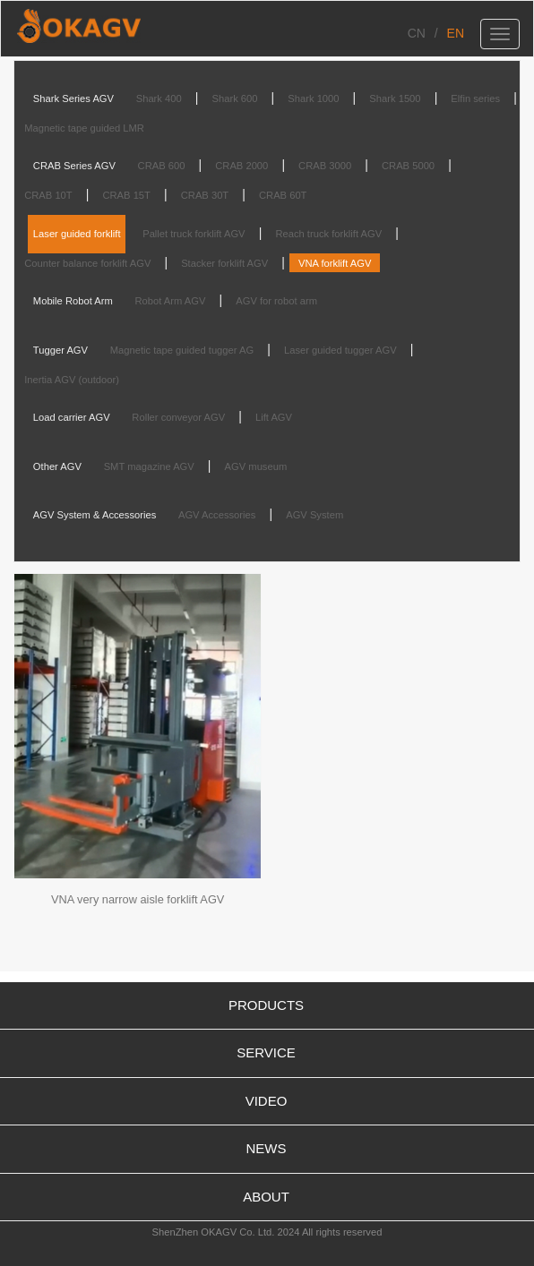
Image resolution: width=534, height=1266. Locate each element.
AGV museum (256, 466)
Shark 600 (235, 98)
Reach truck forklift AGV (328, 233)
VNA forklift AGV (334, 263)
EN (455, 33)
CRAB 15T (126, 195)
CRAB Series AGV (74, 165)
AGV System (314, 514)
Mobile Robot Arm (73, 300)
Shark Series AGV (73, 98)
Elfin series (475, 98)
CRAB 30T (204, 195)
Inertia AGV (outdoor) (71, 379)
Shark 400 (159, 98)
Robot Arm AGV (169, 300)
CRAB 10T (48, 195)
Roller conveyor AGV (178, 417)
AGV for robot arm (276, 300)
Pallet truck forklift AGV (193, 233)
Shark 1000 (313, 98)
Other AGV (57, 466)
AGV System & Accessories (94, 514)
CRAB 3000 (324, 165)
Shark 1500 (394, 98)
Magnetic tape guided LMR (84, 128)
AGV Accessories (216, 514)
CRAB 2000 (241, 165)
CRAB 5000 (408, 165)
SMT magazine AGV (149, 466)
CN (417, 33)
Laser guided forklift (77, 233)
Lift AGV (273, 417)
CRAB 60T (282, 195)
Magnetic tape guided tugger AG (182, 350)
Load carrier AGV (71, 417)
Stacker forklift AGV (224, 263)
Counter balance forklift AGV (87, 263)
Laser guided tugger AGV (340, 350)
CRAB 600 (161, 165)
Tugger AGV (60, 350)
